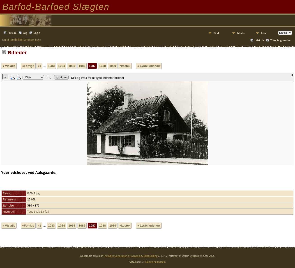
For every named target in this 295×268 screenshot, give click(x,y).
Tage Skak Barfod (38, 211)
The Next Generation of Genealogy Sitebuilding (130, 255)
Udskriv (259, 40)
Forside (11, 32)
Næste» (125, 66)
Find (216, 33)
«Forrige (28, 66)
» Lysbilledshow (148, 66)
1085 (71, 66)
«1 (39, 66)
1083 (51, 66)
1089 (112, 66)
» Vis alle (8, 66)
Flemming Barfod (155, 261)
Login (36, 32)
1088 (102, 66)
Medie (241, 33)
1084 (61, 66)
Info (263, 33)
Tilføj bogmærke (280, 40)
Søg (25, 32)
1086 (82, 66)
